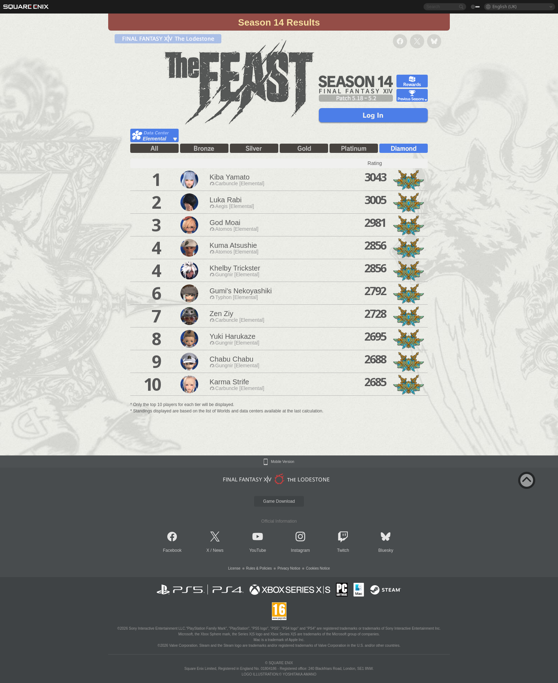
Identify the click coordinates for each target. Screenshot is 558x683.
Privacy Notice (289, 568)
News (218, 550)
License (234, 568)
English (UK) (504, 7)
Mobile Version (282, 462)
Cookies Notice (318, 568)
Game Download (279, 501)
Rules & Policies (259, 568)
